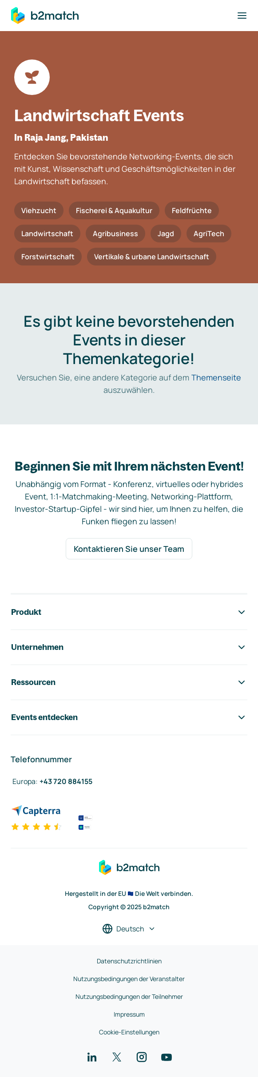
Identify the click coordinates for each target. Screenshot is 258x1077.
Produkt (129, 612)
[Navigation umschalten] (242, 15)
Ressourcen (129, 682)
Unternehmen (129, 647)
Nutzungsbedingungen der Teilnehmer (129, 996)
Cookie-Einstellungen (129, 1032)
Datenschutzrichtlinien (129, 961)
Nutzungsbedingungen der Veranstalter (129, 978)
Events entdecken (129, 717)
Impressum (129, 1014)
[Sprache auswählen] (129, 928)
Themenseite (216, 377)
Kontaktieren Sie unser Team (129, 548)
